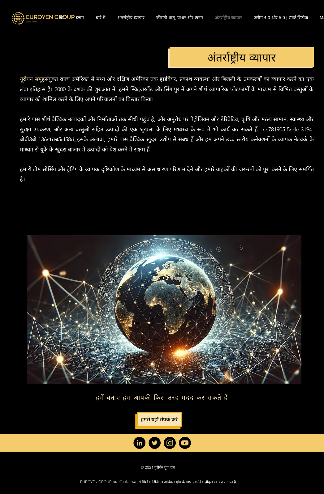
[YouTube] (185, 443)
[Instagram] (170, 443)
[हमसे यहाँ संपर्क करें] (159, 419)
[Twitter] (155, 443)
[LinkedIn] (139, 443)
